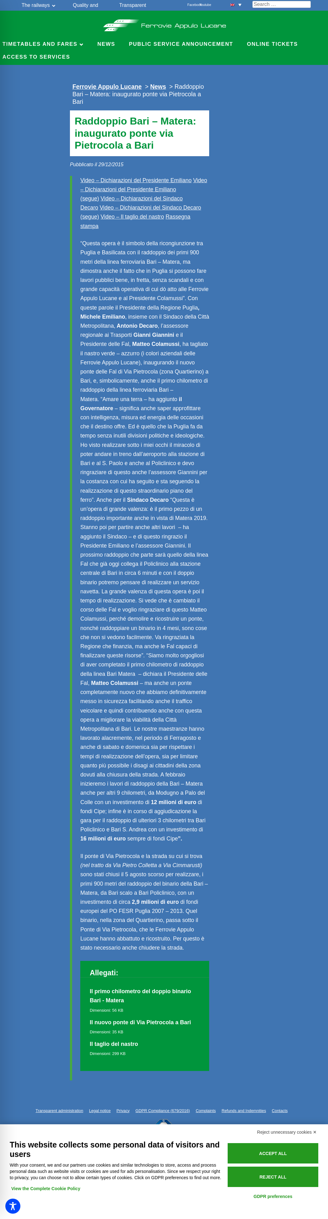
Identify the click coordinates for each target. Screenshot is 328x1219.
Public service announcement (181, 44)
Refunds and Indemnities (244, 1110)
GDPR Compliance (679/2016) (162, 1110)
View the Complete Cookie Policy (45, 1188)
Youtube (202, 5)
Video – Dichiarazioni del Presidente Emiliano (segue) (143, 189)
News (106, 44)
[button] (236, 4)
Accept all (273, 1153)
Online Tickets (272, 44)
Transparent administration (59, 1110)
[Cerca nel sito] (281, 4)
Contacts (280, 1110)
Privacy (123, 1110)
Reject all (272, 1176)
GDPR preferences (273, 1196)
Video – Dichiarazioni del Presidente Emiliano (136, 180)
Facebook (191, 5)
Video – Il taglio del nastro (132, 217)
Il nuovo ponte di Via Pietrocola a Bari (140, 1022)
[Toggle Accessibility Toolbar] (13, 1206)
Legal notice (100, 1110)
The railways (36, 5)
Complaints (206, 1110)
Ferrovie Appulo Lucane (164, 23)
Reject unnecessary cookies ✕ (287, 1132)
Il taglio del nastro (114, 1044)
